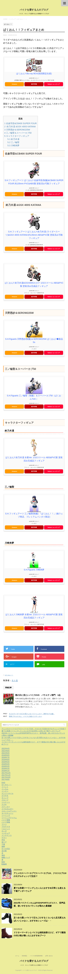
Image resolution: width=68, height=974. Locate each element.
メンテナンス (7, 837)
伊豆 (3, 842)
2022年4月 (6, 750)
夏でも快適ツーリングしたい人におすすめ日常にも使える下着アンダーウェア (31, 733)
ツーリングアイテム (9, 819)
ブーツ (4, 826)
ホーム (17, 956)
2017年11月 (6, 777)
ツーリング (6, 817)
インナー (5, 793)
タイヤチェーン (7, 815)
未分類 (4, 853)
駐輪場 (4, 866)
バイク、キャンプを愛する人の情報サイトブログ (34, 965)
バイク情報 (6, 824)
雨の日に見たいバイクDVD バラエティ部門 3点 (38, 697)
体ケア (4, 844)
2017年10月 (6, 779)
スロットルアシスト (9, 813)
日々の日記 (6, 850)
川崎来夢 (13, 145)
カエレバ (37, 78)
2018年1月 (6, 772)
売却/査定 (24, 956)
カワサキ (5, 797)
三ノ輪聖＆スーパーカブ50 (18, 133)
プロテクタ (6, 828)
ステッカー (6, 808)
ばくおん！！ (9, 677)
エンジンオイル (7, 795)
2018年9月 (6, 757)
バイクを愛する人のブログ (34, 9)
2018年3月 (6, 768)
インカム (5, 791)
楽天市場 (34, 84)
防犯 (3, 864)
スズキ (4, 806)
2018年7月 (6, 759)
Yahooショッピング (53, 84)
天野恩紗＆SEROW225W (17, 129)
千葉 (3, 846)
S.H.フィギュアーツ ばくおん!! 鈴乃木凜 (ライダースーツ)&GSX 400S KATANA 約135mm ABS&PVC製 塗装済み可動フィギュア (34, 237)
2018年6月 (6, 761)
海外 (3, 857)
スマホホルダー (7, 811)
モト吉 (15, 682)
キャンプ (5, 800)
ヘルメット (6, 830)
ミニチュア (6, 835)
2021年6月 (6, 752)
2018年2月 (6, 770)
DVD (3, 784)
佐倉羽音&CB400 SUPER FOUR (20, 123)
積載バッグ (6, 859)
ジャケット (6, 804)
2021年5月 (6, 755)
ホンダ (4, 833)
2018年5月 (6, 763)
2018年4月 (6, 766)
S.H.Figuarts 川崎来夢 (34, 572)
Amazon (14, 84)
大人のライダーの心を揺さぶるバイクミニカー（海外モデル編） (32, 715)
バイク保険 (6, 822)
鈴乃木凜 (13, 139)
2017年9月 (6, 781)
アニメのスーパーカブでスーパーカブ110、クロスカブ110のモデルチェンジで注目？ (34, 730)
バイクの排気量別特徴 (36, 956)
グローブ (5, 802)
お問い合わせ (49, 956)
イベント (5, 789)
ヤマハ (4, 839)
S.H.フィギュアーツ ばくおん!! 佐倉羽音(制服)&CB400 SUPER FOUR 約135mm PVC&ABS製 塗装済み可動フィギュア (34, 183)
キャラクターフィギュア (16, 136)
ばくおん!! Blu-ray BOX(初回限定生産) (34, 73)
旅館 (3, 848)
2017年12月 (6, 775)
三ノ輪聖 (13, 142)
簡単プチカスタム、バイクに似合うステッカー (25, 718)
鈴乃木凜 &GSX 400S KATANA (20, 126)
